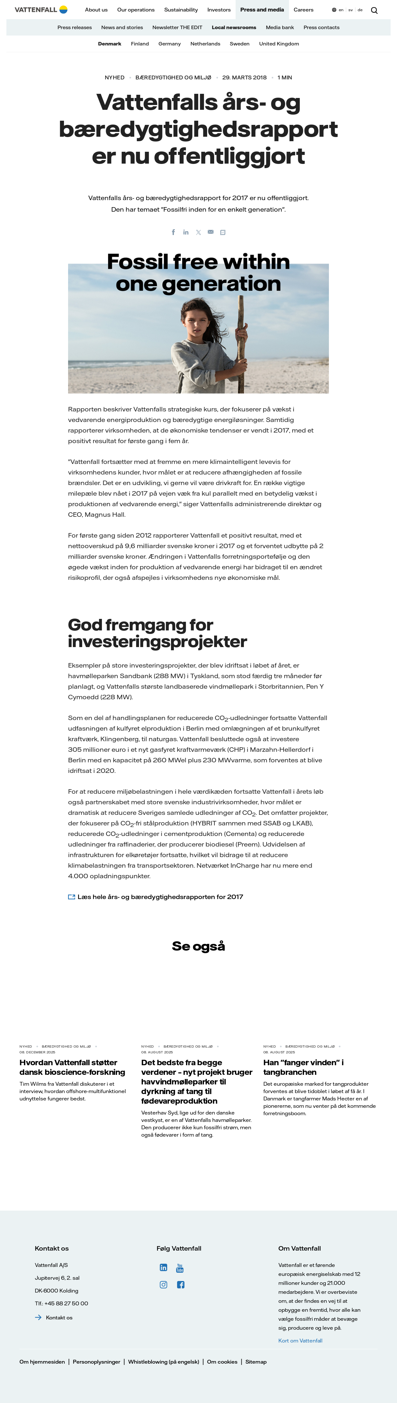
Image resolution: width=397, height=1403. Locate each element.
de (360, 9)
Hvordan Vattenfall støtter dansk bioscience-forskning (72, 1067)
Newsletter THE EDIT (177, 27)
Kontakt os (59, 1317)
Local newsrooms (234, 27)
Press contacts (321, 27)
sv (350, 9)
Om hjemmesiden (42, 1361)
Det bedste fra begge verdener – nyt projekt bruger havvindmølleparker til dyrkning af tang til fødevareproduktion (196, 1082)
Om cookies (222, 1361)
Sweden (240, 44)
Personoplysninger (96, 1361)
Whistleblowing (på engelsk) (163, 1361)
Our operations (136, 9)
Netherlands (205, 44)
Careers (304, 9)
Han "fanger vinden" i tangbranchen (303, 1067)
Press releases (75, 27)
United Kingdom (279, 44)
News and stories (122, 27)
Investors (219, 9)
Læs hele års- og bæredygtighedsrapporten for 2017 (160, 897)
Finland (140, 44)
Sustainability (181, 9)
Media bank (280, 27)
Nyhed (115, 77)
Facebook (181, 1285)
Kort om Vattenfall (300, 1340)
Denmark (109, 44)
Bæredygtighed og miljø (173, 77)
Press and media (262, 9)
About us (96, 9)
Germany (170, 44)
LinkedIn (164, 1268)
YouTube (181, 1268)
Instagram (164, 1285)
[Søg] (374, 9)
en (341, 9)
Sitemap (256, 1361)
